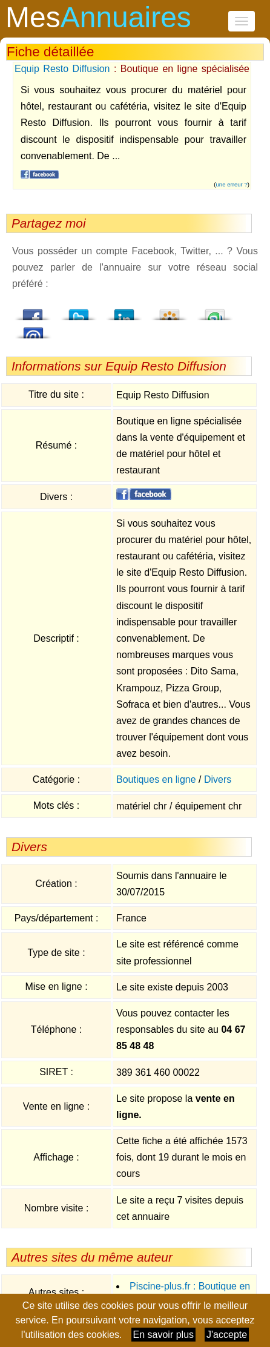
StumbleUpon (215, 311)
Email (33, 329)
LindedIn (124, 311)
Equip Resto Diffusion (62, 69)
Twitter (79, 311)
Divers (217, 779)
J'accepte (226, 1334)
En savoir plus (163, 1334)
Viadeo (169, 311)
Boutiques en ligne (156, 779)
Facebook (33, 311)
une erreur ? (232, 184)
